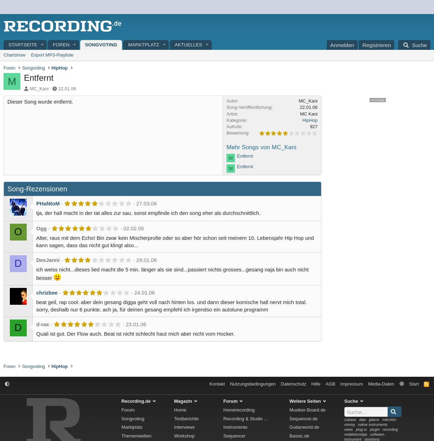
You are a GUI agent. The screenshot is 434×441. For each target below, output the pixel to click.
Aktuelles (188, 44)
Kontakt (217, 384)
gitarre (374, 420)
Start (414, 384)
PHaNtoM (48, 203)
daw (362, 420)
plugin (375, 430)
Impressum (351, 384)
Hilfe (315, 384)
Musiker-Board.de (307, 410)
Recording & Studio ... (245, 418)
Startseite (22, 44)
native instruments (373, 425)
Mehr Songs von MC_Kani (261, 147)
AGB (330, 384)
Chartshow (14, 55)
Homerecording (239, 410)
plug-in (361, 430)
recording (390, 430)
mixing (349, 425)
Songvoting (101, 44)
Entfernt (245, 156)
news (348, 430)
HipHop (310, 120)
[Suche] (414, 45)
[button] (42, 45)
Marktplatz (143, 44)
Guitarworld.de (304, 427)
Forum (128, 410)
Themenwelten (136, 436)
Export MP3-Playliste (52, 55)
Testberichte (186, 418)
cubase (350, 420)
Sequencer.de (303, 418)
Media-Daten (381, 384)
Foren (61, 44)
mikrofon (389, 420)
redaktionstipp (355, 434)
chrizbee (47, 293)
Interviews (184, 427)
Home (180, 410)
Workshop (184, 436)
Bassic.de (299, 436)
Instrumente (235, 427)
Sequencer (234, 436)
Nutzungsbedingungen (253, 384)
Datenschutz (293, 384)
